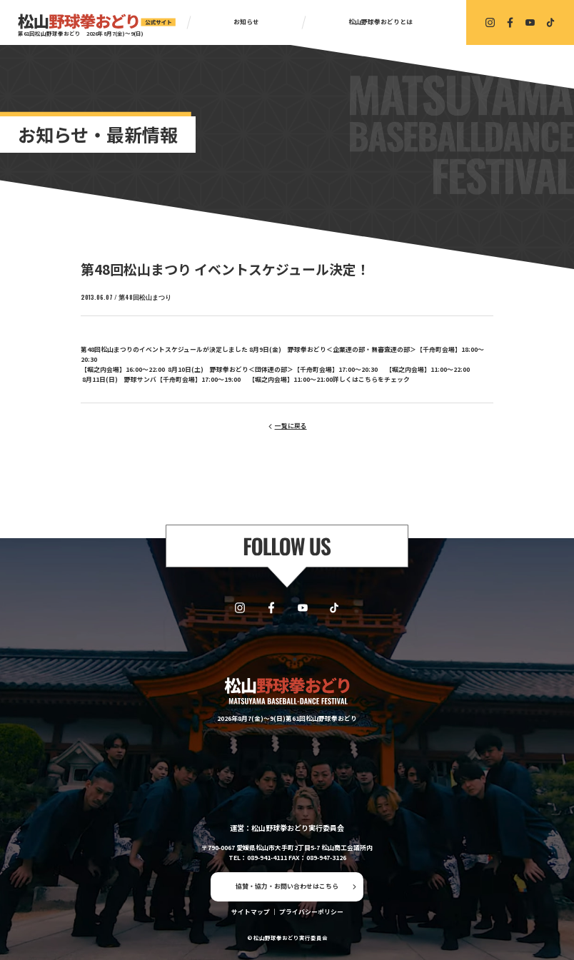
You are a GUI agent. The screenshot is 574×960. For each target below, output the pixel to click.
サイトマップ (250, 911)
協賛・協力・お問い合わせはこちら (287, 886)
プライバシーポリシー (311, 911)
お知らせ (246, 21)
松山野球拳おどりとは (380, 21)
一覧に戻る (291, 425)
